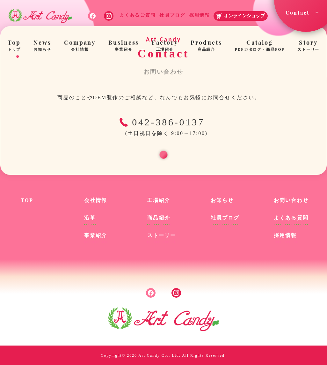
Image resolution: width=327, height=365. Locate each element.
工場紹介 (158, 200)
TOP (27, 200)
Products (206, 46)
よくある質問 (291, 217)
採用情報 (285, 235)
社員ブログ (225, 217)
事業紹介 (95, 235)
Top (14, 46)
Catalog (260, 46)
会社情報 (95, 200)
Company (80, 46)
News (42, 46)
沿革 (90, 217)
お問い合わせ (291, 200)
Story (308, 46)
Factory (165, 46)
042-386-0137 (163, 127)
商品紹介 (158, 217)
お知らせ (222, 200)
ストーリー (161, 235)
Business (123, 46)
